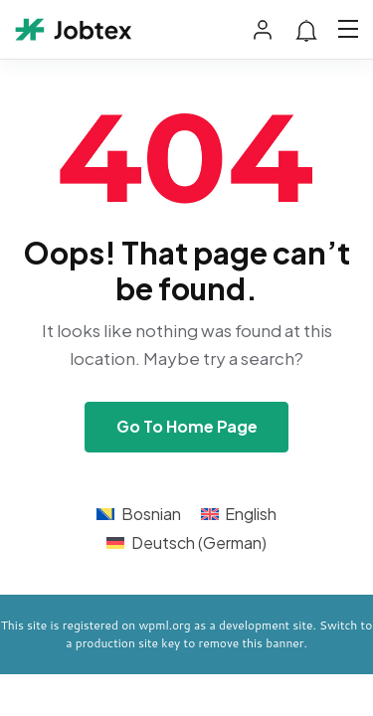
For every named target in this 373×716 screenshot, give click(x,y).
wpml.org (164, 625)
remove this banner (251, 642)
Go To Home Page (187, 426)
